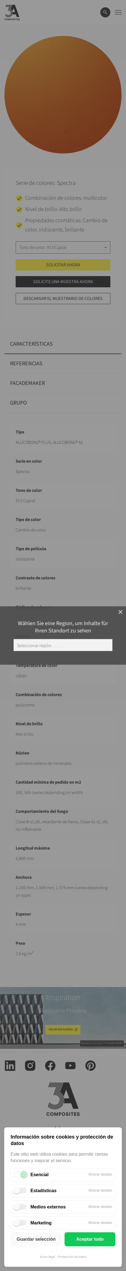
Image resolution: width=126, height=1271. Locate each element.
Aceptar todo (90, 1239)
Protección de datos (72, 1256)
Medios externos (48, 1207)
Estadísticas (43, 1190)
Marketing (41, 1222)
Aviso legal (47, 1256)
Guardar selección (36, 1239)
